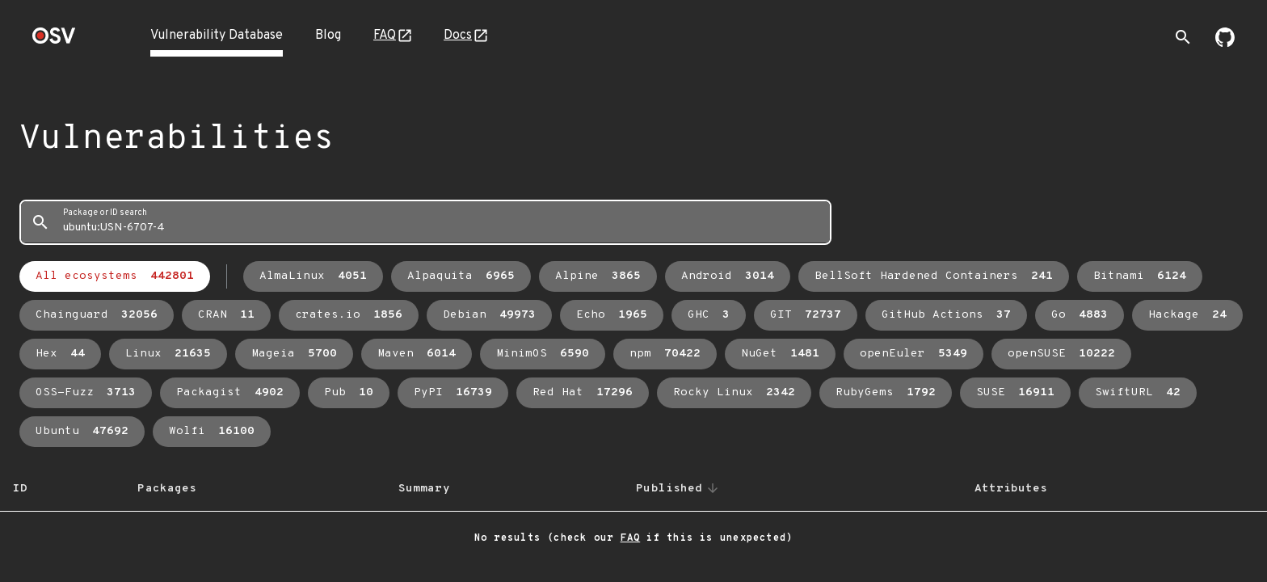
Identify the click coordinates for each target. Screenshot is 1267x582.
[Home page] (54, 41)
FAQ (384, 35)
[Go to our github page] (1225, 44)
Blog (328, 35)
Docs (458, 35)
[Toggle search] (1183, 37)
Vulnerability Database (216, 35)
